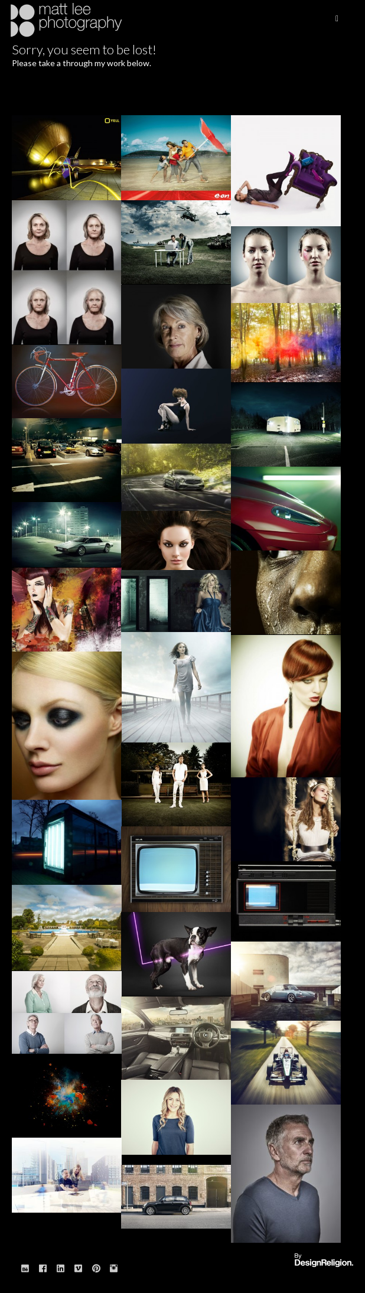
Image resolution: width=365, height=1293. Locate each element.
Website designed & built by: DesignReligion (323, 1260)
